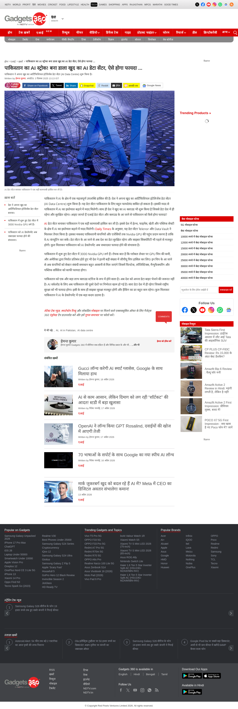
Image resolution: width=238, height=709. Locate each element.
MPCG (147, 4)
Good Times (171, 4)
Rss (156, 689)
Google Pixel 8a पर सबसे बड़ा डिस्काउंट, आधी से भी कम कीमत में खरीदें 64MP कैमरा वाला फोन (210, 645)
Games (103, 4)
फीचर (79, 32)
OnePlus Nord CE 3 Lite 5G (19, 570)
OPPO (214, 535)
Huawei (165, 567)
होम (10, 32)
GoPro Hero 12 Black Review (58, 575)
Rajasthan (136, 4)
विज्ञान (111, 39)
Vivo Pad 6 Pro (92, 579)
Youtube (135, 689)
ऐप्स (37, 39)
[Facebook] (185, 310)
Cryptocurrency (50, 547)
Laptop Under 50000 (15, 554)
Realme (215, 543)
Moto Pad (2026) (93, 575)
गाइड (128, 32)
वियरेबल (152, 39)
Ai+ (162, 539)
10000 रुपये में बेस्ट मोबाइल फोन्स (197, 236)
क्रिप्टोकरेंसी (210, 32)
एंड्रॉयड (53, 315)
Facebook (121, 689)
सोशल (138, 39)
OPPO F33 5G (92, 539)
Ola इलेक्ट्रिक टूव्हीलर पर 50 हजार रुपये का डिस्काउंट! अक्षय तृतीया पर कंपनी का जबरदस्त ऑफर (95, 645)
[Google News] (229, 310)
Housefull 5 (48, 571)
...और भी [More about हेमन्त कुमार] (135, 345)
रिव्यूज (66, 32)
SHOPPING (114, 4)
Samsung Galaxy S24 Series (58, 543)
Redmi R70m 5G (93, 551)
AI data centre (85, 330)
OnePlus (190, 567)
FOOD (62, 4)
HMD (163, 559)
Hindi (137, 674)
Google (165, 555)
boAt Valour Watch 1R (132, 535)
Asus (163, 551)
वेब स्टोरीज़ (168, 39)
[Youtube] (202, 310)
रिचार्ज (179, 32)
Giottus (46, 559)
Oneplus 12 (10, 566)
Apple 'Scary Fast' (52, 567)
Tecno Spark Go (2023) (17, 586)
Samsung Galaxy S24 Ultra (57, 555)
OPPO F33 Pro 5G (94, 543)
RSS (52, 669)
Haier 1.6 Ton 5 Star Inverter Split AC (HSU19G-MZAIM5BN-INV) (136, 577)
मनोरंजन (50, 39)
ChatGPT (9, 546)
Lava (188, 547)
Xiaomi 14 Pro (12, 578)
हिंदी (34, 4)
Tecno (214, 563)
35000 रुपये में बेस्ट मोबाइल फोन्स (197, 272)
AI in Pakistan (68, 330)
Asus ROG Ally (128, 557)
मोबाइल (11, 39)
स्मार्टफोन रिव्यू (68, 311)
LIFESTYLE (73, 4)
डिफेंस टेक (112, 32)
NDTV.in (88, 692)
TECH (94, 4)
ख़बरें (20, 61)
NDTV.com (89, 688)
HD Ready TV (49, 587)
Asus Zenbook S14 (95, 567)
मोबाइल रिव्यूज (188, 323)
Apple (164, 547)
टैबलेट (25, 39)
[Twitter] (194, 310)
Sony (214, 555)
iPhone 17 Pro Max (15, 542)
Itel (187, 543)
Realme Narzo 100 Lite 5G (99, 563)
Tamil (164, 674)
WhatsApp (149, 689)
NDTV (8, 4)
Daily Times (103, 229)
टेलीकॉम (97, 39)
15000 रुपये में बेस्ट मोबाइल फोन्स (197, 248)
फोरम (166, 32)
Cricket (52, 4)
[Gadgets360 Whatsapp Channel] (220, 310)
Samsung (216, 551)
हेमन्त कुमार (21, 78)
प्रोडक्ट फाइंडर (145, 32)
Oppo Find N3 (12, 582)
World (17, 4)
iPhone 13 (10, 574)
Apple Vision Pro (13, 562)
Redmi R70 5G (92, 555)
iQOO (189, 539)
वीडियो (93, 32)
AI (45, 223)
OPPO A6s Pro (92, 559)
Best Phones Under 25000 (56, 539)
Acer (163, 535)
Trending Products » (195, 113)
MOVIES (42, 4)
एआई (44, 32)
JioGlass (47, 583)
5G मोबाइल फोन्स (189, 224)
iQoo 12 (46, 551)
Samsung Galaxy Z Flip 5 (56, 563)
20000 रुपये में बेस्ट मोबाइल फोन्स (197, 254)
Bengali (150, 674)
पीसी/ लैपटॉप (68, 39)
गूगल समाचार (92, 315)
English (123, 674)
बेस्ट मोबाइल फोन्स (189, 230)
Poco (214, 539)
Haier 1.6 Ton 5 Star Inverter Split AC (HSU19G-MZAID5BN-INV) (136, 568)
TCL (213, 559)
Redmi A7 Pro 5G (94, 547)
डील (194, 32)
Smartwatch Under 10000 (18, 558)
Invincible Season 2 (53, 579)
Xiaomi (214, 567)
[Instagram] (211, 310)
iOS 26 (8, 550)
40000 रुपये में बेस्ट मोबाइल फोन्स (197, 278)
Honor (164, 563)
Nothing (190, 559)
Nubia (189, 563)
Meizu (189, 551)
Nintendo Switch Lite (131, 561)
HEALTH (85, 4)
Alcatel (164, 543)
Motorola (190, 555)
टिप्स (83, 39)
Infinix (189, 535)
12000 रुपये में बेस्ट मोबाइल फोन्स (197, 242)
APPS (125, 4)
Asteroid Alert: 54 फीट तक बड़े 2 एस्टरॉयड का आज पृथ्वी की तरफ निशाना (36, 643)
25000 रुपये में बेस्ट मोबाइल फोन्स (197, 260)
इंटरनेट (124, 39)
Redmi (214, 547)
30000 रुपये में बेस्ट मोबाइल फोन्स (197, 266)
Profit (26, 4)
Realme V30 (49, 535)
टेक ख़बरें (24, 32)
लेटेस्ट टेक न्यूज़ (52, 311)
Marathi (157, 4)
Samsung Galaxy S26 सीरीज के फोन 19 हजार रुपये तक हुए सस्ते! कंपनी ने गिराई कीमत (36, 608)
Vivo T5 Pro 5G (92, 535)
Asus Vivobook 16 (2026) (98, 571)
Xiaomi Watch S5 (129, 539)
